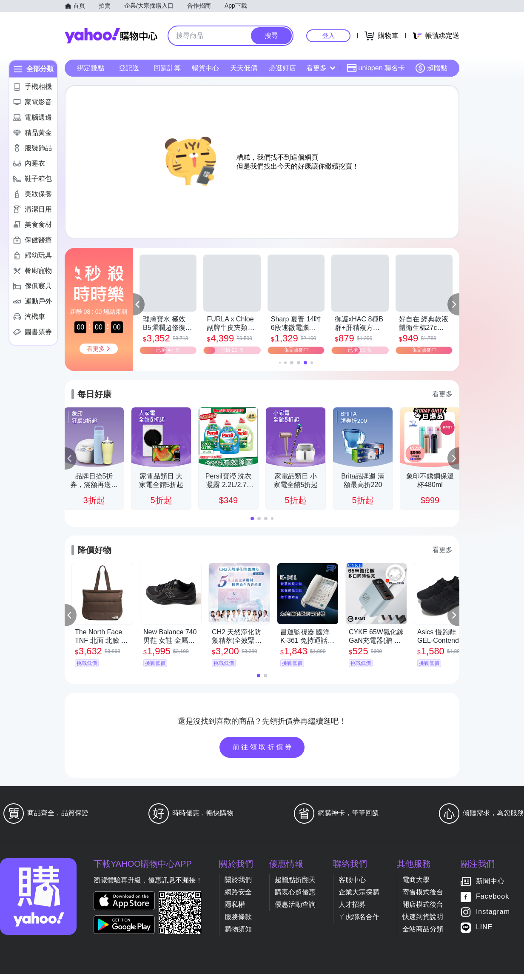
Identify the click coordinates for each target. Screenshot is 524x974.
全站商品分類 (422, 929)
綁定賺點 (90, 68)
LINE (484, 927)
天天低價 (243, 68)
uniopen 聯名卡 (376, 68)
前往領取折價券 (263, 747)
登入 (328, 35)
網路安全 (238, 892)
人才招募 (352, 904)
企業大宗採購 (359, 892)
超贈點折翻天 (295, 879)
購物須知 (238, 929)
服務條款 (238, 916)
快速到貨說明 (422, 916)
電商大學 (416, 879)
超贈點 (431, 68)
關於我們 (238, 879)
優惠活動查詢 (295, 904)
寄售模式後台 (422, 892)
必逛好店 (282, 68)
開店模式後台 (422, 904)
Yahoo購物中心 (111, 36)
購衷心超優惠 (295, 892)
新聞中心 (490, 881)
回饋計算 (167, 68)
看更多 (320, 68)
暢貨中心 (205, 68)
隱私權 (235, 904)
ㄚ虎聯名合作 (359, 916)
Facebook (492, 896)
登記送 (129, 68)
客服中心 (352, 879)
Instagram (493, 912)
